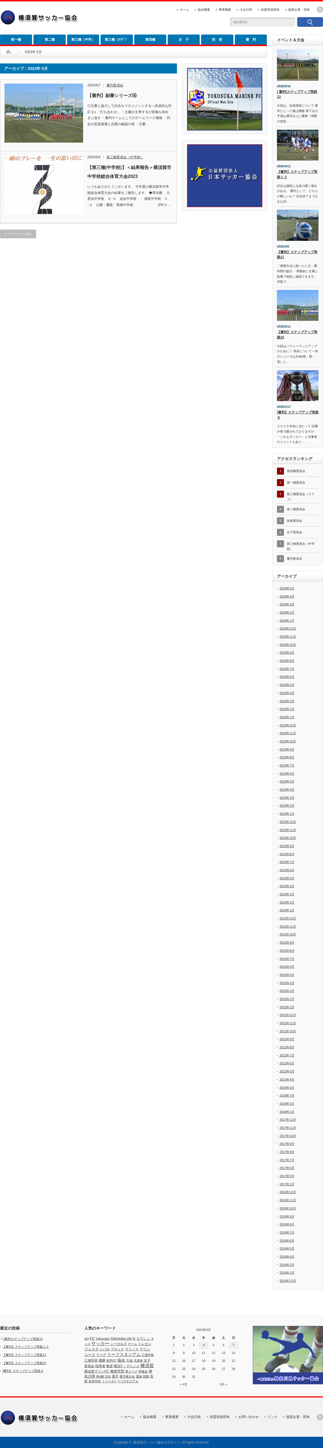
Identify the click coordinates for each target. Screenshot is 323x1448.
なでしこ (143, 1338)
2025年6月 (286, 676)
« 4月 (183, 1384)
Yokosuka (102, 1338)
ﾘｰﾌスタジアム (128, 1381)
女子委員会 (294, 532)
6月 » (223, 1384)
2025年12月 (287, 628)
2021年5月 (286, 1071)
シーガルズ (118, 1344)
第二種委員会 (296, 509)
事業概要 (225, 9)
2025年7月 (286, 669)
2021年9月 (286, 1039)
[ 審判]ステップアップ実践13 (297, 94)
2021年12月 (287, 1015)
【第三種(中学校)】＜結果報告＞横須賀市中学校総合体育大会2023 (129, 172)
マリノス (131, 1349)
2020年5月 (286, 1087)
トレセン (144, 1344)
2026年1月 (286, 620)
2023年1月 (286, 910)
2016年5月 (286, 1248)
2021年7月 (286, 1055)
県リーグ (131, 1371)
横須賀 (147, 1365)
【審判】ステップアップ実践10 (297, 334)
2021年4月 (286, 1079)
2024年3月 (286, 797)
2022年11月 (287, 926)
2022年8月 (286, 950)
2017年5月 (286, 1176)
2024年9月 (286, 749)
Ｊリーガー (109, 1381)
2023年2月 (286, 902)
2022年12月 (287, 918)
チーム (132, 1344)
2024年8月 (286, 757)
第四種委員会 (296, 471)
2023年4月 (286, 886)
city (86, 1338)
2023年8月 (286, 854)
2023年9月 (286, 846)
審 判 (251, 40)
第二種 (50, 40)
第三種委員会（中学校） (125, 157)
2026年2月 (286, 612)
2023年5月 (286, 878)
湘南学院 (117, 1371)
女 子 (184, 40)
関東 (146, 1376)
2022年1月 (286, 1007)
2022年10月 (287, 934)
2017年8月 (286, 1152)
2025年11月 (287, 636)
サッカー (100, 1343)
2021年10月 (287, 1031)
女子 (147, 1360)
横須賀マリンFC (96, 1371)
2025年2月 (286, 709)
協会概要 (204, 9)
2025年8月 (286, 660)
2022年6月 (286, 966)
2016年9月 (286, 1216)
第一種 (16, 40)
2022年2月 (286, 999)
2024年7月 (286, 765)
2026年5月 (286, 588)
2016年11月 (287, 1200)
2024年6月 (286, 773)
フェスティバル (97, 1349)
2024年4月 (286, 789)
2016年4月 (286, 1256)
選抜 (139, 1376)
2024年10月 (287, 741)
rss (320, 9)
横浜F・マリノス (126, 1366)
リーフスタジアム (124, 1354)
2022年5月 (286, 974)
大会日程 (246, 9)
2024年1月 (286, 813)
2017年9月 (286, 1143)
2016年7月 (286, 1232)
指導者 (100, 1366)
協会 (121, 1360)
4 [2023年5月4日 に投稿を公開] (203, 1345)
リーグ (101, 1355)
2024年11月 (287, 733)
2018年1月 (286, 1111)
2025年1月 (286, 717)
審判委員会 (114, 85)
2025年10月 (287, 644)
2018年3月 (286, 1103)
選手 (115, 1376)
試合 (108, 1376)
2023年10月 (287, 837)
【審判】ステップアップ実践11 (297, 254)
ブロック (117, 1349)
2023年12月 (287, 821)
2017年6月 (286, 1168)
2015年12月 (287, 1280)
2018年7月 (286, 1095)
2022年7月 (286, 958)
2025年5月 (286, 685)
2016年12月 (287, 1192)
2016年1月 (286, 1272)
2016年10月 (287, 1208)
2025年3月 (286, 701)
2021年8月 (286, 1047)
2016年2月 (286, 1264)
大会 (129, 1360)
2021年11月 (287, 1023)
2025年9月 (286, 652)
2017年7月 (286, 1160)
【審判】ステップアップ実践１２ (297, 174)
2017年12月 (287, 1119)
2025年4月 (286, 693)
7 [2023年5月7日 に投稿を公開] (233, 1345)
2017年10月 (287, 1136)
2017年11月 (287, 1127)
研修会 (143, 1371)
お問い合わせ (248, 1417)
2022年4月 (286, 983)
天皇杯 (138, 1360)
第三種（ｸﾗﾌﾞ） (116, 40)
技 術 (217, 40)
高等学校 (94, 1381)
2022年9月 (286, 942)
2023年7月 (286, 862)
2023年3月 (286, 894)
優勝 (102, 1360)
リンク (272, 1417)
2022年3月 (286, 990)
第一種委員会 (296, 482)
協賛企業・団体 (299, 9)
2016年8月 (286, 1224)
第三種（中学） (83, 40)
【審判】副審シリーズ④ (112, 95)
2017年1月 (286, 1184)
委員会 (89, 1366)
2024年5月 (286, 781)
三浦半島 (148, 1355)
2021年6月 (286, 1063)
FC (92, 1338)
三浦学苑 (91, 1360)
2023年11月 (287, 830)
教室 (109, 1366)
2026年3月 (286, 604)
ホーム (184, 9)
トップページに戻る (18, 233)
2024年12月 (287, 725)
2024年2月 (286, 805)
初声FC (111, 1360)
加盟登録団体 (270, 9)
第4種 (100, 1376)
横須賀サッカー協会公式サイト (157, 1442)
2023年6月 (286, 870)
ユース (89, 1355)
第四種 (150, 40)
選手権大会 (127, 1376)
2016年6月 (286, 1240)
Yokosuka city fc (123, 1339)
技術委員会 (294, 520)
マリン (144, 1349)
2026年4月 (286, 596)
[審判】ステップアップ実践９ (298, 415)
